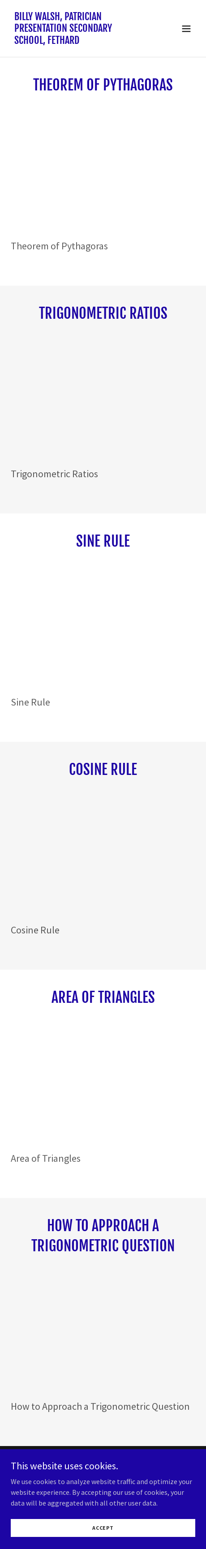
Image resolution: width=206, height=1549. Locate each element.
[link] (75, 41)
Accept (103, 1527)
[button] (186, 29)
